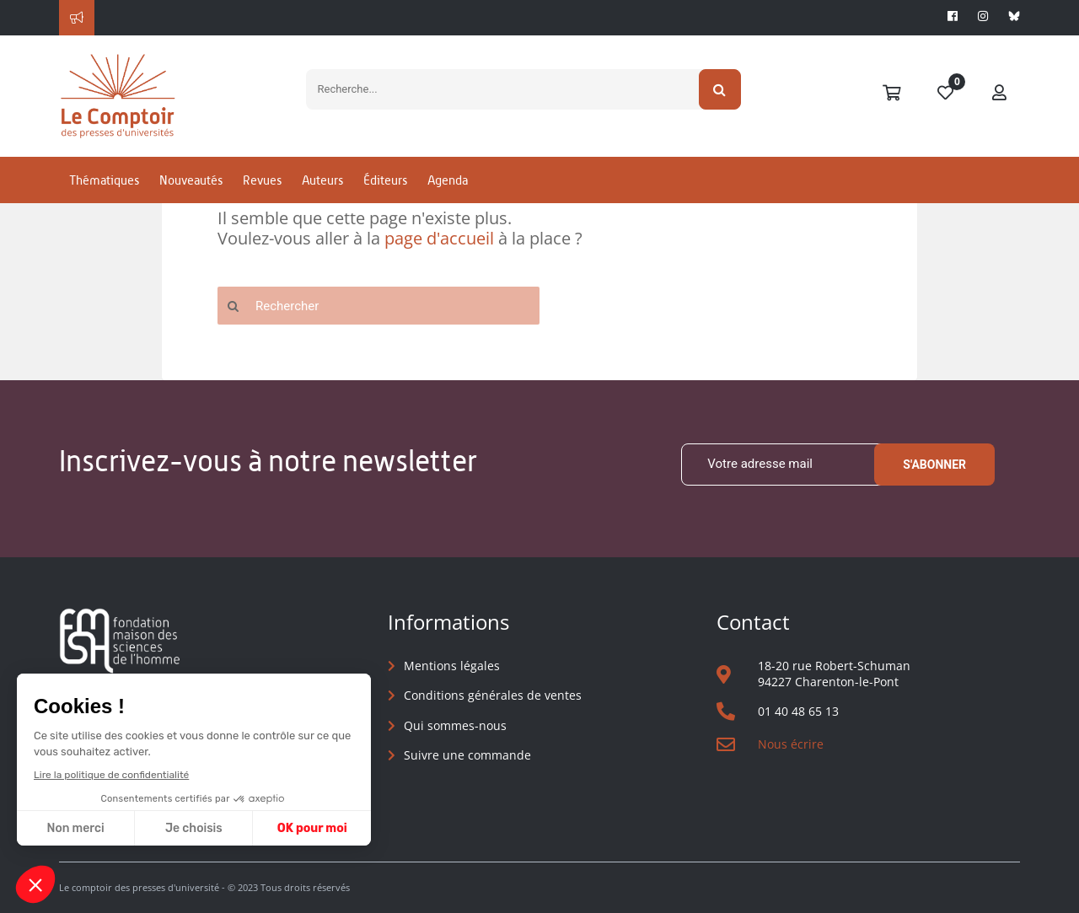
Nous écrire (791, 744)
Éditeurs (385, 180)
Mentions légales (452, 666)
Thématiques (104, 180)
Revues (262, 180)
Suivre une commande (467, 755)
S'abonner (934, 464)
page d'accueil (439, 238)
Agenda (447, 180)
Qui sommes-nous (455, 725)
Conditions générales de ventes (493, 695)
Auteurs (322, 180)
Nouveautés (191, 180)
